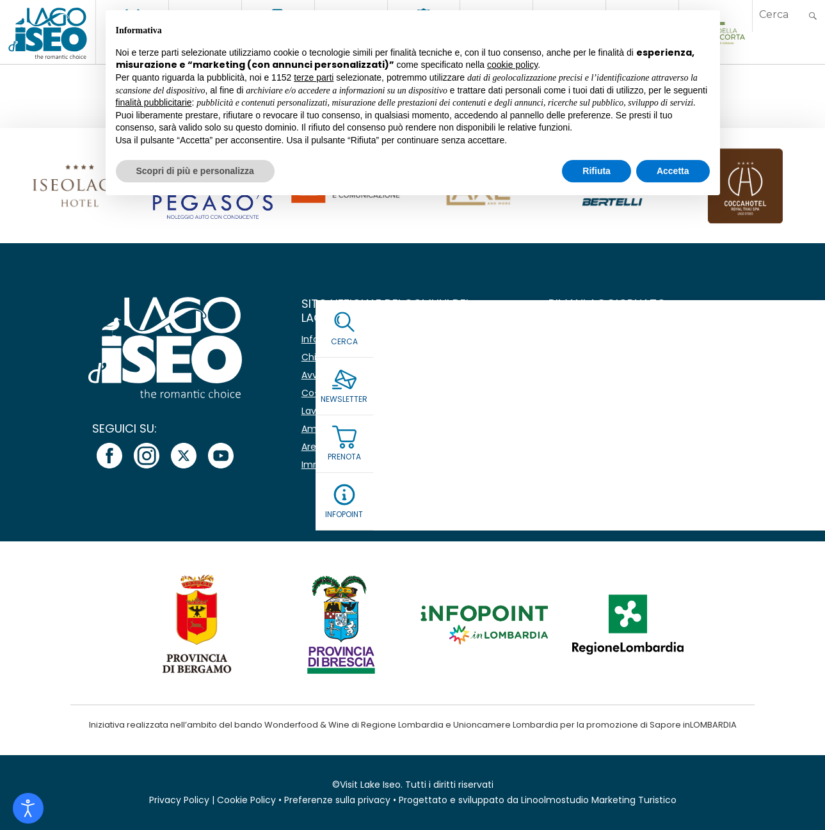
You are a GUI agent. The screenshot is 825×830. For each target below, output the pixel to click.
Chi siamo (323, 357)
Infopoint (321, 339)
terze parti (313, 77)
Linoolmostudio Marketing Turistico (599, 800)
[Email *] (656, 370)
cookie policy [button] (512, 65)
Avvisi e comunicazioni (352, 375)
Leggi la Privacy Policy (600, 433)
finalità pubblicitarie (154, 102)
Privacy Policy (179, 800)
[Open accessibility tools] (28, 808)
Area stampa (330, 446)
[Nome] (656, 340)
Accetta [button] (673, 171)
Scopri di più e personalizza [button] (195, 171)
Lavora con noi (334, 410)
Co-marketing (333, 393)
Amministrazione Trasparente (368, 428)
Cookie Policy (246, 800)
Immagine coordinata (350, 464)
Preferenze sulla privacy (337, 800)
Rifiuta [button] (596, 171)
